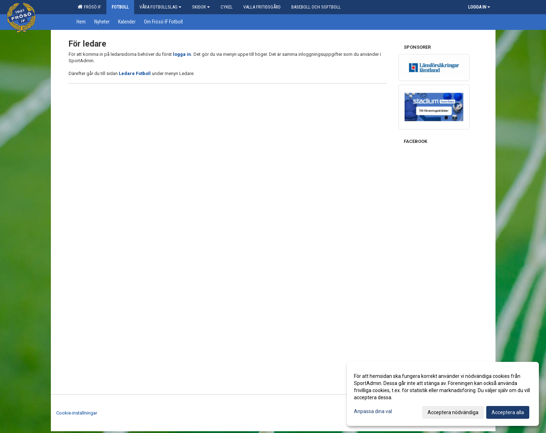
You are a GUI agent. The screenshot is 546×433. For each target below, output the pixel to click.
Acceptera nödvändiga (453, 412)
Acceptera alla (508, 412)
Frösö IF (89, 7)
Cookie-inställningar (76, 413)
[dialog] (443, 394)
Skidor (201, 7)
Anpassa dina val (373, 411)
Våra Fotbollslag (160, 7)
